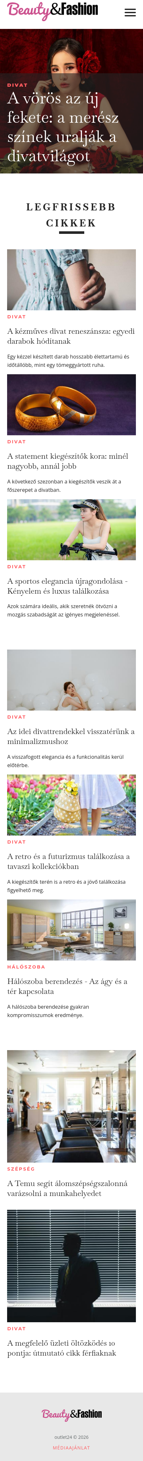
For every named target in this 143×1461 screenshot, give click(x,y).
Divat (17, 85)
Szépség (21, 1169)
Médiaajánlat (71, 1448)
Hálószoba (26, 967)
